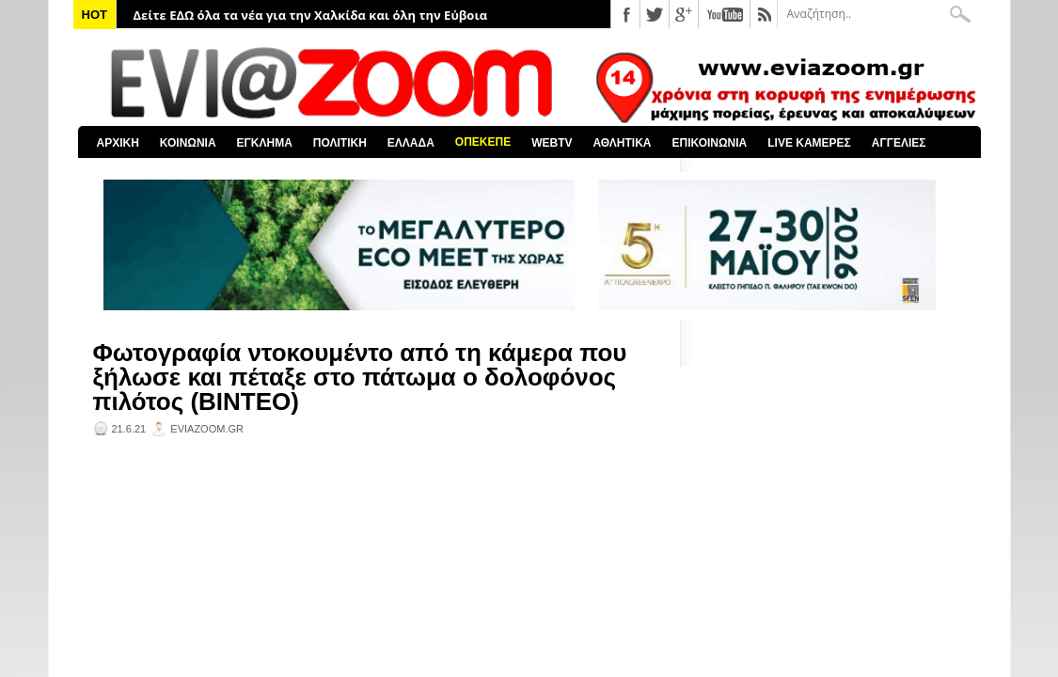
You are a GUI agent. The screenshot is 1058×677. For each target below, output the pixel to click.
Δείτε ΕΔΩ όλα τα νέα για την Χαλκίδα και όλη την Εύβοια (311, 15)
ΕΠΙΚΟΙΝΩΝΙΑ (710, 143)
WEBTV (551, 143)
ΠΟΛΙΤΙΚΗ (340, 143)
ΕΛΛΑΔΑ (410, 143)
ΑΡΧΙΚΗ (118, 143)
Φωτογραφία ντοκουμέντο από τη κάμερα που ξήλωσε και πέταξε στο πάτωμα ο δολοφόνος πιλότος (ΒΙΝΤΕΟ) (360, 377)
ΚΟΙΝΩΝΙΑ (188, 143)
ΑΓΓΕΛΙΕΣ (899, 143)
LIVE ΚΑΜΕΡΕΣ (809, 143)
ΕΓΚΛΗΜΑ (264, 143)
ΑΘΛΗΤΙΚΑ (621, 143)
